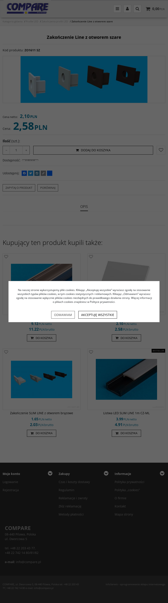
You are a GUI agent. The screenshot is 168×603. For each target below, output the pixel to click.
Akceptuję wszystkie (97, 315)
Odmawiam (63, 315)
